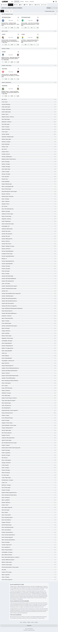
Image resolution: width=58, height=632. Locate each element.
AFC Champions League (6, 17)
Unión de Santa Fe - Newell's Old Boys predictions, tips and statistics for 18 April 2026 (10, 75)
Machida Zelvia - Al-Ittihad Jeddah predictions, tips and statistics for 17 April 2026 (10, 24)
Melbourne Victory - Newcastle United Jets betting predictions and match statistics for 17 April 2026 (10, 58)
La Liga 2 (3, 34)
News (12, 1)
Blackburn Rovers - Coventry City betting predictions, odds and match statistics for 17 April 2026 (10, 92)
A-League (3, 51)
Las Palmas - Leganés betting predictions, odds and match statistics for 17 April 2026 (30, 41)
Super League (4, 68)
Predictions (16, 1)
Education (32, 1)
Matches (22, 1)
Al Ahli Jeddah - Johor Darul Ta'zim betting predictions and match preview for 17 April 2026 (30, 24)
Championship (4, 85)
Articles (26, 1)
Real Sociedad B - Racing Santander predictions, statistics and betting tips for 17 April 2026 (10, 41)
